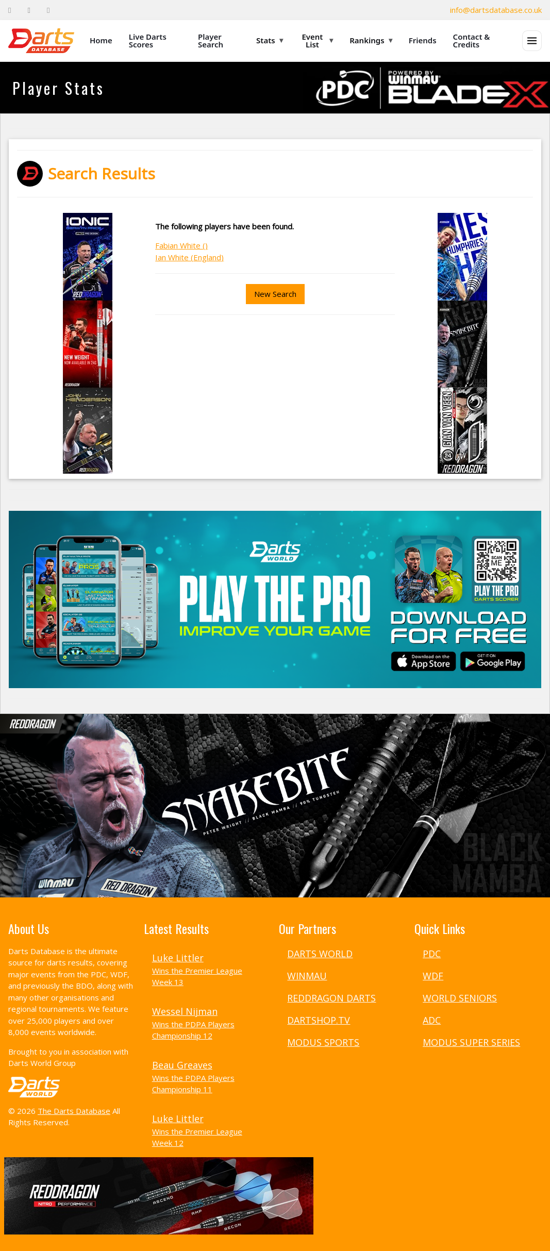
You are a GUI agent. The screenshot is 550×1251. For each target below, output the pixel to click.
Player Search (210, 40)
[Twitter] (28, 10)
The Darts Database (74, 1111)
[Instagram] (48, 10)
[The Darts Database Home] (41, 40)
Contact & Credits (471, 40)
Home (101, 40)
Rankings (370, 40)
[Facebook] (9, 10)
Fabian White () (181, 245)
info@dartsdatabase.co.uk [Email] (496, 10)
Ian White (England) (189, 257)
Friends (423, 40)
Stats (269, 40)
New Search (275, 294)
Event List (317, 40)
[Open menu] (532, 40)
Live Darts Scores (147, 40)
